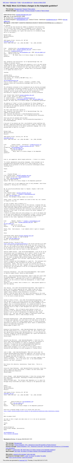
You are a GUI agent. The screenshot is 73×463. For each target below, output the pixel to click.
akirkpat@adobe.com (22, 19)
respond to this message (19, 454)
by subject (37, 456)
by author (43, 456)
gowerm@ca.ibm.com (9, 41)
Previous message (30, 10)
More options (31, 9)
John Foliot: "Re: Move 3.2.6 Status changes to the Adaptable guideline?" (33, 451)
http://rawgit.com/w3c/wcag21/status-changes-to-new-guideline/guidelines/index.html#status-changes (31, 411)
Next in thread (45, 10)
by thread (31, 456)
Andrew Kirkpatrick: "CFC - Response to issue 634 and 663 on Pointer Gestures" (35, 444)
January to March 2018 (40, 2)
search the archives (27, 457)
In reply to (38, 10)
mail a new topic (31, 454)
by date (26, 456)
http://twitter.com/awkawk (11, 434)
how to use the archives (15, 457)
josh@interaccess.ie (51, 19)
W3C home (6, 2)
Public (19, 2)
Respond (25, 9)
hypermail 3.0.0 (23, 460)
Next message (20, 10)
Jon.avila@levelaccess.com (11, 80)
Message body (18, 9)
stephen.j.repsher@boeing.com (27, 194)
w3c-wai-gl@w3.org (27, 2)
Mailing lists (13, 2)
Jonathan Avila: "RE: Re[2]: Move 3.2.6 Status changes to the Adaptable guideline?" (34, 449)
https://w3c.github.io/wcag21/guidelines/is (16, 243)
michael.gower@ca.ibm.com (23, 14)
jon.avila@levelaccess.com (21, 18)
